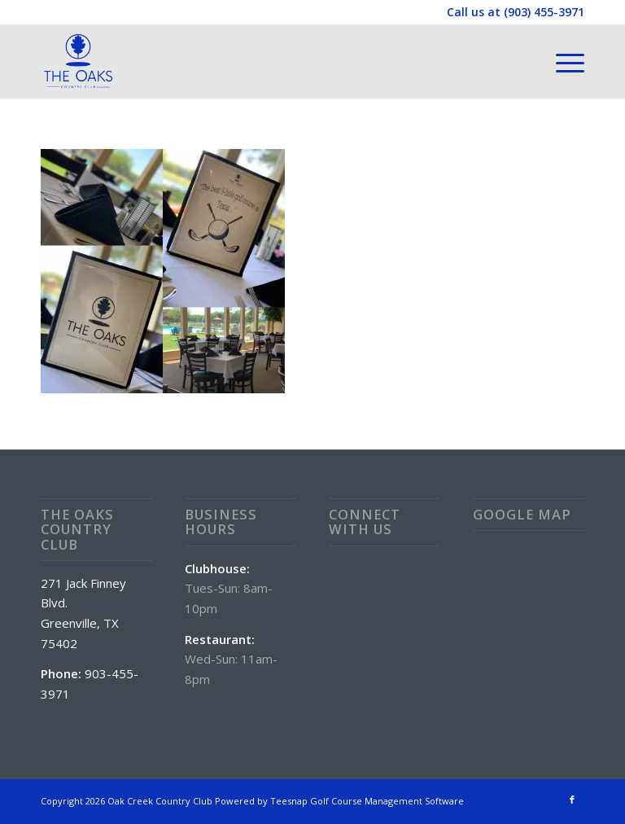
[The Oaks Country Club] (78, 61)
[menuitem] (562, 61)
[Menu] (562, 61)
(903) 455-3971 (544, 12)
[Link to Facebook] (572, 799)
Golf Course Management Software (387, 801)
